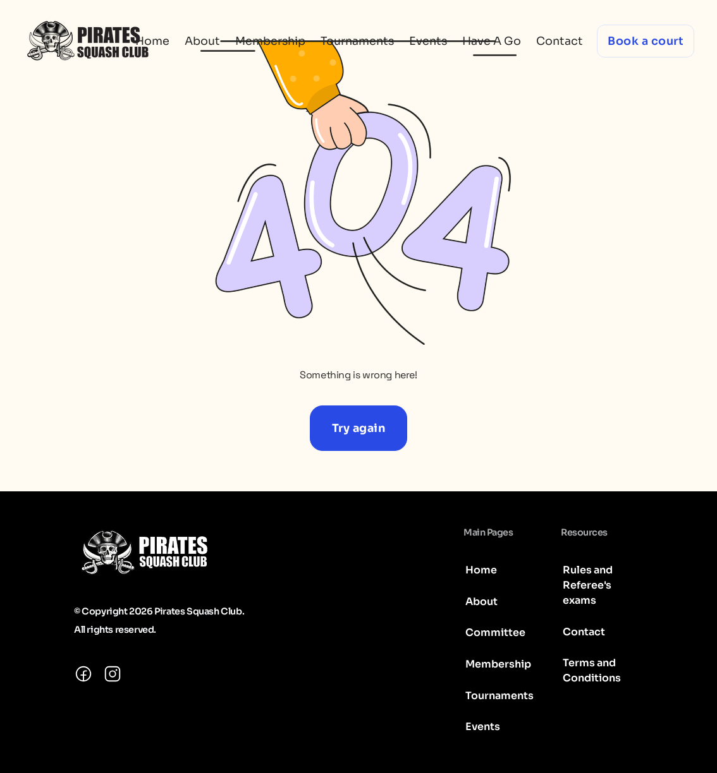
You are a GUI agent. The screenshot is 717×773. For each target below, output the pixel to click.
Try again (359, 428)
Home (152, 41)
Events (428, 41)
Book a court (645, 41)
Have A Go (491, 41)
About (202, 41)
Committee (495, 632)
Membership (270, 41)
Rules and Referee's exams (588, 585)
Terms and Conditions (592, 670)
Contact (559, 41)
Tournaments (357, 41)
